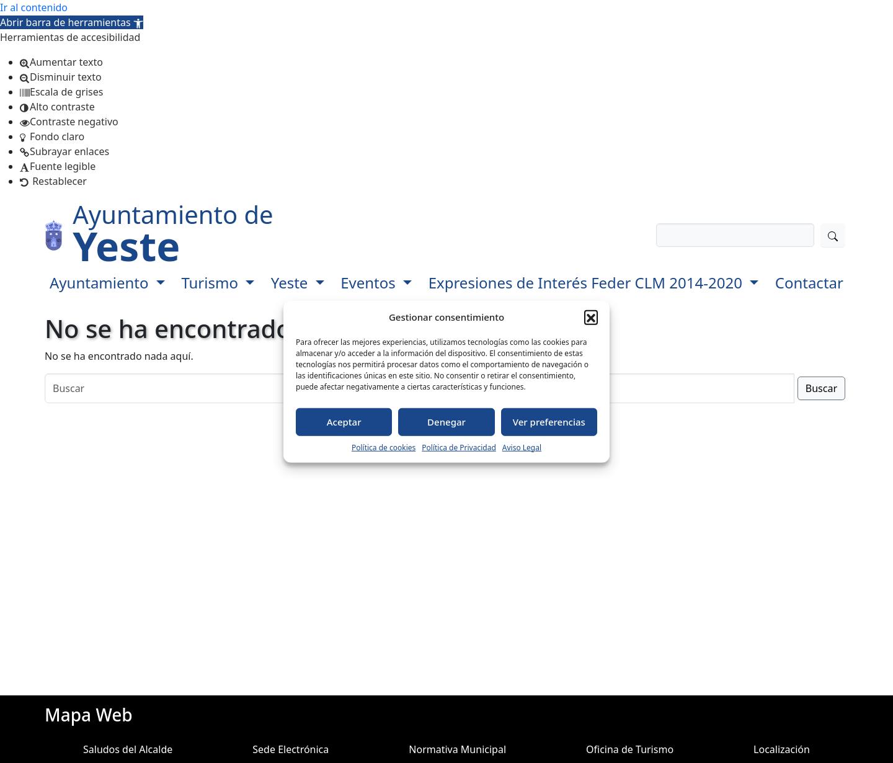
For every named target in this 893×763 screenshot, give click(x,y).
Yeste (291, 282)
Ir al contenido (34, 7)
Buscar (821, 388)
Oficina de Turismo (629, 749)
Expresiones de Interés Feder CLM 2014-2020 (587, 282)
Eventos (369, 282)
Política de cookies (383, 447)
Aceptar (344, 422)
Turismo (211, 282)
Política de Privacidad (459, 447)
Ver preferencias (549, 422)
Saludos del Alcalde (127, 749)
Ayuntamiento (101, 282)
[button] (71, 22)
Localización (781, 749)
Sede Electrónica (290, 749)
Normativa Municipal (457, 749)
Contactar (809, 282)
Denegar (446, 422)
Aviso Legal (521, 447)
